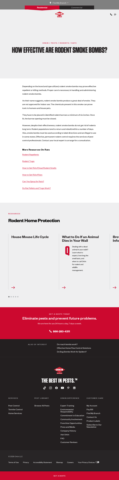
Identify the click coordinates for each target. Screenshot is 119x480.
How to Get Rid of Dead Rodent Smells (39, 167)
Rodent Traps (28, 161)
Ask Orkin (64, 434)
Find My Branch (93, 413)
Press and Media (67, 426)
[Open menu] (115, 13)
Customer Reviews (68, 442)
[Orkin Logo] (59, 14)
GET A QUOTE (59, 475)
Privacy (26, 462)
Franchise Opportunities (71, 423)
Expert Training (67, 405)
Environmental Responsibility (67, 410)
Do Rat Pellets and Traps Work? (36, 188)
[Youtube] (62, 387)
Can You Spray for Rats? (33, 181)
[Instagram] (50, 387)
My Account (92, 405)
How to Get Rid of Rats (32, 174)
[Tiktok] (44, 387)
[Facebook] (56, 387)
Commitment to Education (72, 415)
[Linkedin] (74, 387)
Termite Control (15, 409)
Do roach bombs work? (67, 344)
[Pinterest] (68, 387)
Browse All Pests (41, 405)
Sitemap (59, 462)
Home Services (15, 413)
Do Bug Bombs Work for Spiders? (72, 351)
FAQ (62, 438)
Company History (68, 430)
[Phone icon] (110, 14)
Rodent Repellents (30, 154)
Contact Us (92, 417)
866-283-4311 (59, 331)
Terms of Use (13, 462)
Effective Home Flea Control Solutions (74, 348)
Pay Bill (90, 409)
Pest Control (14, 405)
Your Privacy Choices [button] (88, 462)
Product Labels (93, 420)
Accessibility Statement (42, 462)
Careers (70, 462)
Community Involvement (71, 419)
